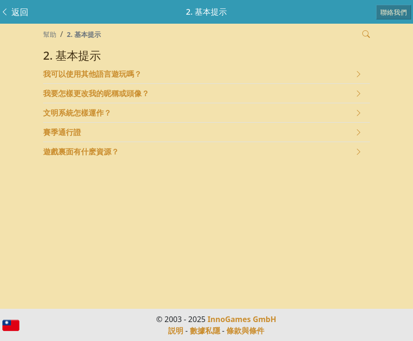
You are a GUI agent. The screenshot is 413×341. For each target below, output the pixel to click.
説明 (175, 330)
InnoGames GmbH (241, 319)
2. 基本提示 (84, 34)
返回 (14, 12)
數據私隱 (205, 330)
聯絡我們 (393, 12)
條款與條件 (245, 330)
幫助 (49, 34)
